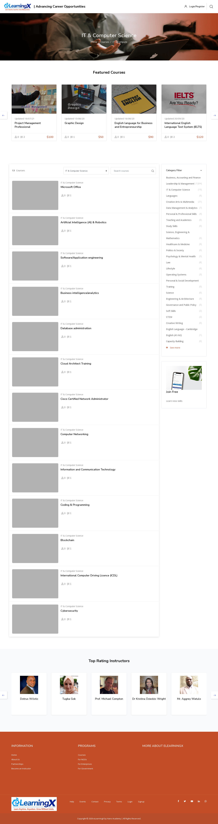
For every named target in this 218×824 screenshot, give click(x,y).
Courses (105, 41)
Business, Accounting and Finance (183, 177)
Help (72, 801)
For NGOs (82, 759)
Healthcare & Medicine (178, 244)
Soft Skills (171, 310)
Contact (94, 801)
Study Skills (171, 225)
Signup (141, 801)
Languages (171, 195)
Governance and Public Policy (181, 304)
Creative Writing (174, 322)
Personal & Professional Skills (181, 213)
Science (170, 292)
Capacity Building (174, 341)
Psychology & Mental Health (181, 256)
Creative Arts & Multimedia (180, 201)
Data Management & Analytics (181, 207)
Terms (119, 801)
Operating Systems (176, 274)
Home (94, 41)
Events (83, 801)
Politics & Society (175, 250)
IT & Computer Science (124, 41)
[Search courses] (130, 170)
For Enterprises (85, 764)
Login (130, 801)
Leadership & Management (180, 183)
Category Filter (174, 170)
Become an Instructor (21, 768)
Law (168, 262)
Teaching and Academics (179, 219)
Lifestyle (170, 268)
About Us (15, 759)
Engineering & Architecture (180, 298)
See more (173, 347)
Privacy (107, 801)
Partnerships (17, 764)
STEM (169, 316)
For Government (85, 768)
